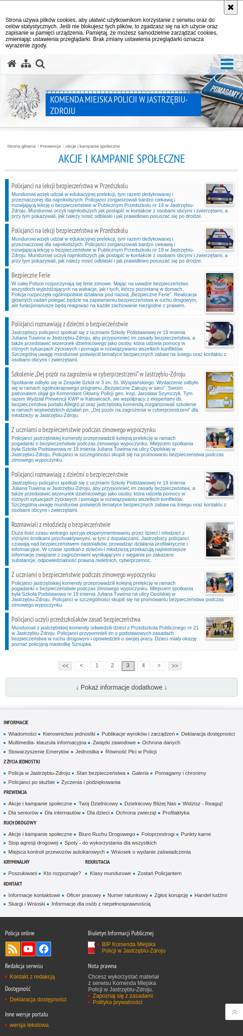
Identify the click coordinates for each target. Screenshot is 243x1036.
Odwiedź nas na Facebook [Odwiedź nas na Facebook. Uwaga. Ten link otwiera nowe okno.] (43, 949)
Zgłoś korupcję (171, 895)
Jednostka (87, 751)
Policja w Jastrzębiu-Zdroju (39, 773)
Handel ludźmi (211, 895)
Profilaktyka (176, 812)
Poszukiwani (22, 873)
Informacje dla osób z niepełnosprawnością (101, 904)
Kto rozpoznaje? (62, 873)
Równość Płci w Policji (130, 751)
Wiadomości (22, 734)
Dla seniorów (23, 812)
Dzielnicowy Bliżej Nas (150, 803)
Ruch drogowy (20, 822)
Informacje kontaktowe (34, 895)
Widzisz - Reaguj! (203, 803)
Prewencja (50, 146)
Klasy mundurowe (110, 873)
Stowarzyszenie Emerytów (38, 751)
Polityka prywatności (117, 1002)
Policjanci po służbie (31, 782)
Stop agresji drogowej (33, 842)
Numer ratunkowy (128, 895)
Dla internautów (63, 812)
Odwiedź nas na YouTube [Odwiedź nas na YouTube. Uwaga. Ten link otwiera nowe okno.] (28, 949)
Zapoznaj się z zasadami (123, 996)
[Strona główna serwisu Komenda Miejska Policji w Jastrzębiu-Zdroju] (11, 64)
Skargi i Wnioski (26, 904)
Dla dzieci (98, 812)
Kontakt (13, 883)
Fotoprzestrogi (158, 834)
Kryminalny (17, 861)
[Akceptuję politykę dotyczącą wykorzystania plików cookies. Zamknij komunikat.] (231, 7)
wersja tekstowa (29, 1025)
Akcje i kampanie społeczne (92, 146)
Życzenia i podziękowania (91, 782)
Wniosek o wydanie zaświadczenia (151, 852)
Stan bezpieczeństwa (101, 773)
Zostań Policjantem (160, 873)
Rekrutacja (97, 861)
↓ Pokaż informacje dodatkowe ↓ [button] (121, 687)
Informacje (16, 722)
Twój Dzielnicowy (98, 803)
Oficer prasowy (84, 895)
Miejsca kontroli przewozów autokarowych (56, 852)
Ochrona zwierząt (136, 812)
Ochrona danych (161, 742)
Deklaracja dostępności (207, 734)
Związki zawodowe (114, 742)
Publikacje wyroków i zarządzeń (138, 734)
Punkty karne (196, 834)
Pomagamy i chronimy (180, 773)
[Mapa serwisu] (26, 64)
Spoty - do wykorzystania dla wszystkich (111, 842)
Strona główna (21, 146)
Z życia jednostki (22, 761)
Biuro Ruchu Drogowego (106, 834)
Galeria (140, 773)
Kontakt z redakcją (32, 977)
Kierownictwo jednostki (69, 734)
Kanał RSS (12, 949)
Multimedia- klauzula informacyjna (47, 742)
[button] (227, 64)
